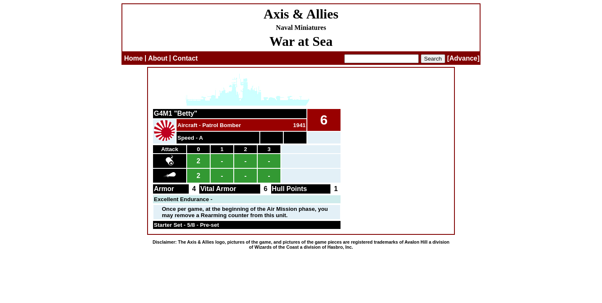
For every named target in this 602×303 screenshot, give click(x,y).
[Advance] (463, 58)
